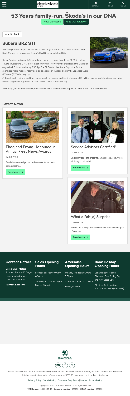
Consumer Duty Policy (68, 380)
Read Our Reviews (76, 21)
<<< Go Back (12, 34)
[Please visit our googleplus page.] (72, 366)
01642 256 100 (17, 285)
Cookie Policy (49, 380)
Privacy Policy (34, 380)
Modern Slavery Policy (91, 380)
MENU (4, 4)
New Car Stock (52, 21)
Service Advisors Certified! (93, 147)
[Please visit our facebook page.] (65, 366)
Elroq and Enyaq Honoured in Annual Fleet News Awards (30, 149)
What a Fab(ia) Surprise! (91, 216)
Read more (15, 172)
